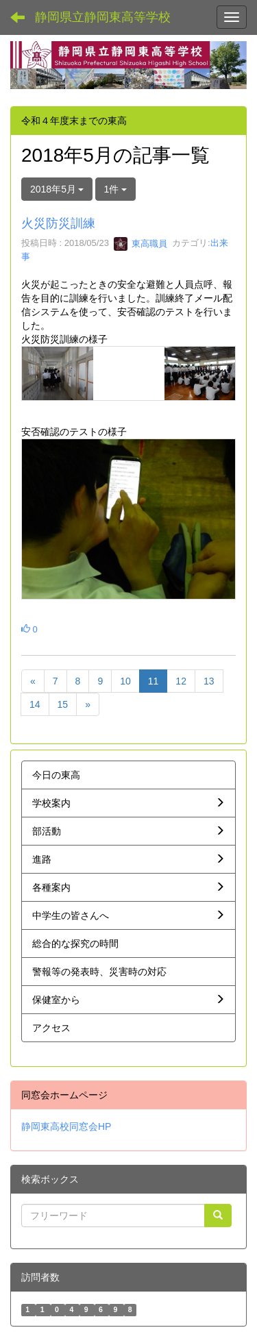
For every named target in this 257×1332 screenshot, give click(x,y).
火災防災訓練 (58, 223)
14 (34, 704)
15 (63, 704)
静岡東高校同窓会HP (66, 1126)
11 (153, 681)
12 (180, 681)
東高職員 (140, 243)
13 (209, 681)
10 (125, 681)
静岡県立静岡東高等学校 (103, 17)
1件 (115, 189)
